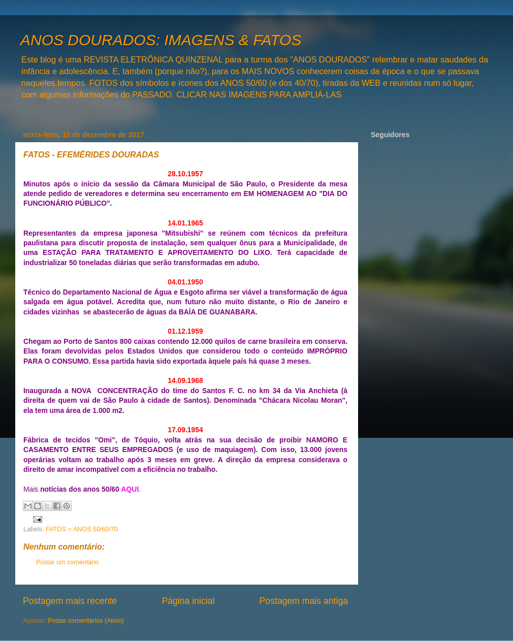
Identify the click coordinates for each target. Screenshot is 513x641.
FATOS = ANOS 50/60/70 (82, 529)
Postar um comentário (67, 562)
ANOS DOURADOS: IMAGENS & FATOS (160, 39)
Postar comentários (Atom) (86, 620)
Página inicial (188, 601)
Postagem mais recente (70, 601)
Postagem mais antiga (304, 601)
